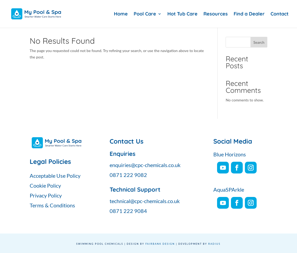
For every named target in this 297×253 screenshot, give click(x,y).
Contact (279, 14)
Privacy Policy (46, 195)
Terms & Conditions (52, 205)
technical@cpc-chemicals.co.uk (145, 201)
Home (121, 14)
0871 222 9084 (128, 211)
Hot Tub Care (182, 14)
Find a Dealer (249, 14)
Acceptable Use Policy (55, 175)
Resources (215, 14)
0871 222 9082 (128, 175)
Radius (214, 243)
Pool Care (145, 14)
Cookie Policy (45, 185)
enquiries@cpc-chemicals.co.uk (145, 165)
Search (258, 42)
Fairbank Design (160, 243)
